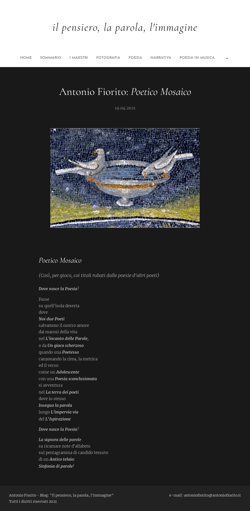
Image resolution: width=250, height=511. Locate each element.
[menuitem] (85, 58)
